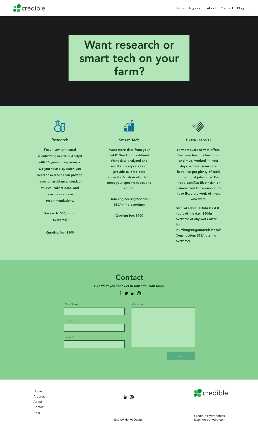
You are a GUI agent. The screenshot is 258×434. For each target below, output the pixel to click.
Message (137, 304)
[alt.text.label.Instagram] (253, 8)
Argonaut (40, 396)
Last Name (71, 320)
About (37, 401)
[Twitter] (126, 293)
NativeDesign (134, 419)
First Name (71, 304)
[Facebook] (120, 293)
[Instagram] (138, 293)
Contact (39, 407)
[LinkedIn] (132, 293)
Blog (36, 412)
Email (67, 337)
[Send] (181, 356)
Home (37, 391)
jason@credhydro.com (209, 419)
